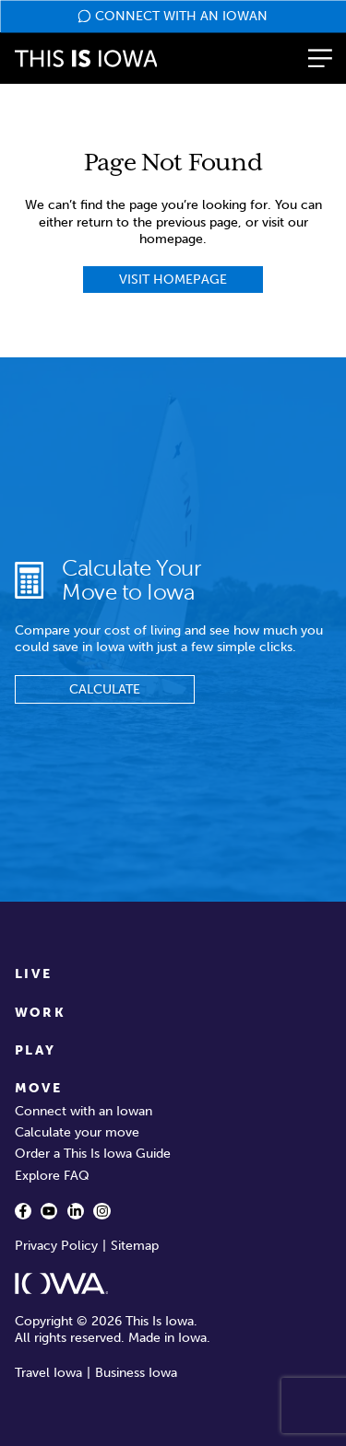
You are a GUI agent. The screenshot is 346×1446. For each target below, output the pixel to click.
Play (35, 1050)
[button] (320, 58)
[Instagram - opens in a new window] (101, 1211)
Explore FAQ (52, 1176)
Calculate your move (77, 1132)
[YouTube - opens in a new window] (49, 1211)
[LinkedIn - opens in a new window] (75, 1211)
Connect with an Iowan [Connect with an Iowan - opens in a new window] (83, 1111)
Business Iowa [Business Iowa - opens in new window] (136, 1373)
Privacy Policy (56, 1246)
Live (34, 974)
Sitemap (135, 1246)
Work (40, 1012)
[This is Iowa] (86, 58)
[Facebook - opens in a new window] (23, 1211)
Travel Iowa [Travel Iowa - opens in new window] (48, 1373)
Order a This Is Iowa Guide (93, 1153)
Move (39, 1088)
